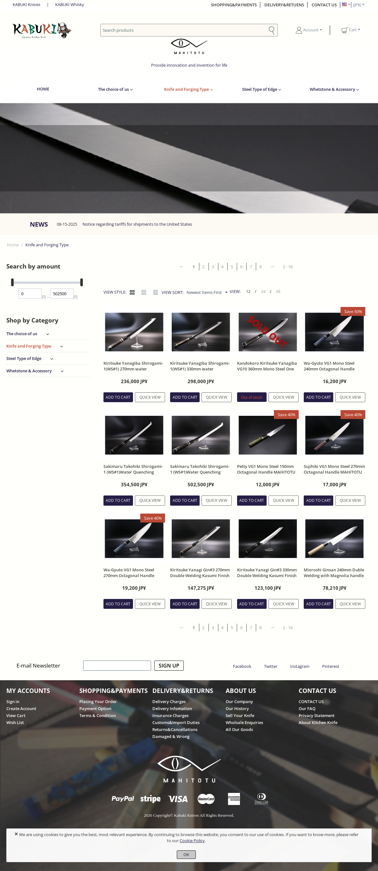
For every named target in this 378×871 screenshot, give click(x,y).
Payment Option (95, 708)
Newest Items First (207, 292)
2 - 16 (288, 266)
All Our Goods (239, 729)
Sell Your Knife (240, 715)
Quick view (150, 397)
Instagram (299, 666)
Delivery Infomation (172, 708)
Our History (237, 708)
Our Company (239, 701)
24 (263, 291)
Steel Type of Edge (259, 89)
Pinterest (330, 666)
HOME (43, 89)
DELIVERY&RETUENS (284, 5)
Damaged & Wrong (170, 736)
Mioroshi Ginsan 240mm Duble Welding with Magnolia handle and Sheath (334, 575)
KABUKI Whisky (69, 4)
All (278, 291)
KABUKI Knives (26, 4)
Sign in (12, 701)
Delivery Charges (169, 701)
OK (186, 854)
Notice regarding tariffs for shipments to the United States (137, 224)
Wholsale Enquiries (244, 722)
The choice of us (113, 89)
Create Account (21, 708)
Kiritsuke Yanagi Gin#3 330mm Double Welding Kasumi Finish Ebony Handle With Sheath (267, 575)
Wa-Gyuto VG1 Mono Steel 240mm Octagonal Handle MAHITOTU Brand (329, 368)
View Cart (15, 715)
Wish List (15, 722)
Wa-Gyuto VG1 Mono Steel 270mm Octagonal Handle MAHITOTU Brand (128, 575)
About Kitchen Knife (318, 722)
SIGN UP (169, 665)
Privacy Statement (317, 715)
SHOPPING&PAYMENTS (234, 5)
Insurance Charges (170, 715)
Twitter (270, 666)
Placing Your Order (98, 701)
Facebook (242, 666)
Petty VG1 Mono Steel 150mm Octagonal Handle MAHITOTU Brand (266, 472)
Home (13, 245)
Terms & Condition (97, 715)
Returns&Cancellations (174, 729)
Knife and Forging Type (186, 89)
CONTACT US (324, 5)
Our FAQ (307, 708)
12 (248, 291)
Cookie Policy (192, 840)
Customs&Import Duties (176, 722)
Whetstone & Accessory (332, 89)
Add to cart (118, 397)
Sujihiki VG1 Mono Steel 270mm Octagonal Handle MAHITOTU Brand (334, 472)
